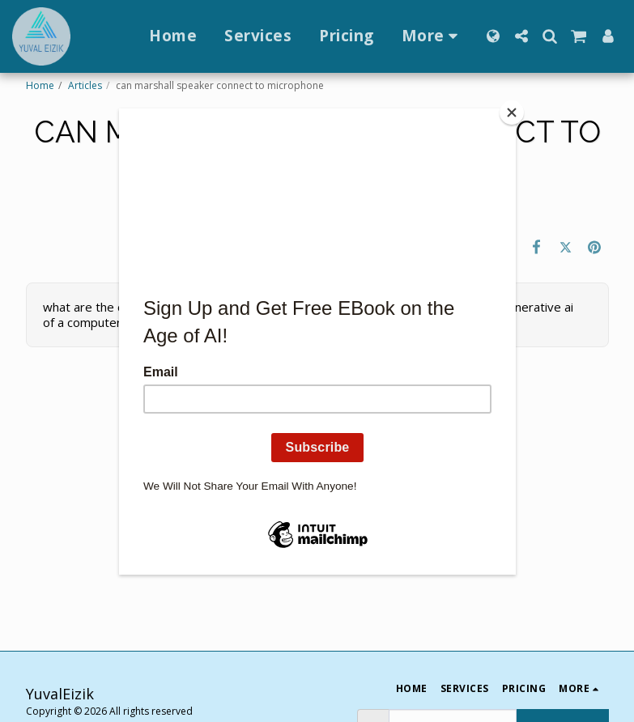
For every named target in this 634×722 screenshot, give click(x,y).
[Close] (512, 112)
